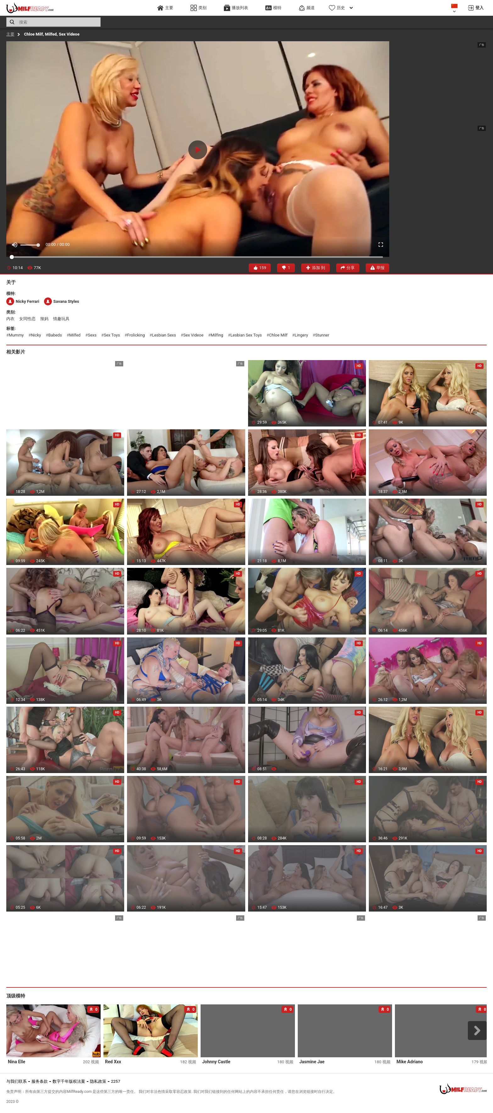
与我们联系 (16, 1081)
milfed (74, 335)
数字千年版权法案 (69, 1081)
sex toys (112, 335)
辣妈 (44, 318)
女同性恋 (27, 318)
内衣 (10, 318)
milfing (217, 335)
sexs (92, 335)
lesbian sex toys (246, 335)
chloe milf (278, 335)
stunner (322, 335)
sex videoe (193, 335)
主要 (10, 34)
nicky (36, 335)
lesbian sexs (164, 335)
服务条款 (39, 1081)
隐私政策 (98, 1081)
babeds (55, 335)
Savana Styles (61, 301)
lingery (301, 335)
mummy (16, 335)
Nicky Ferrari (22, 301)
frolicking (136, 335)
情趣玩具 (61, 318)
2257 (115, 1081)
